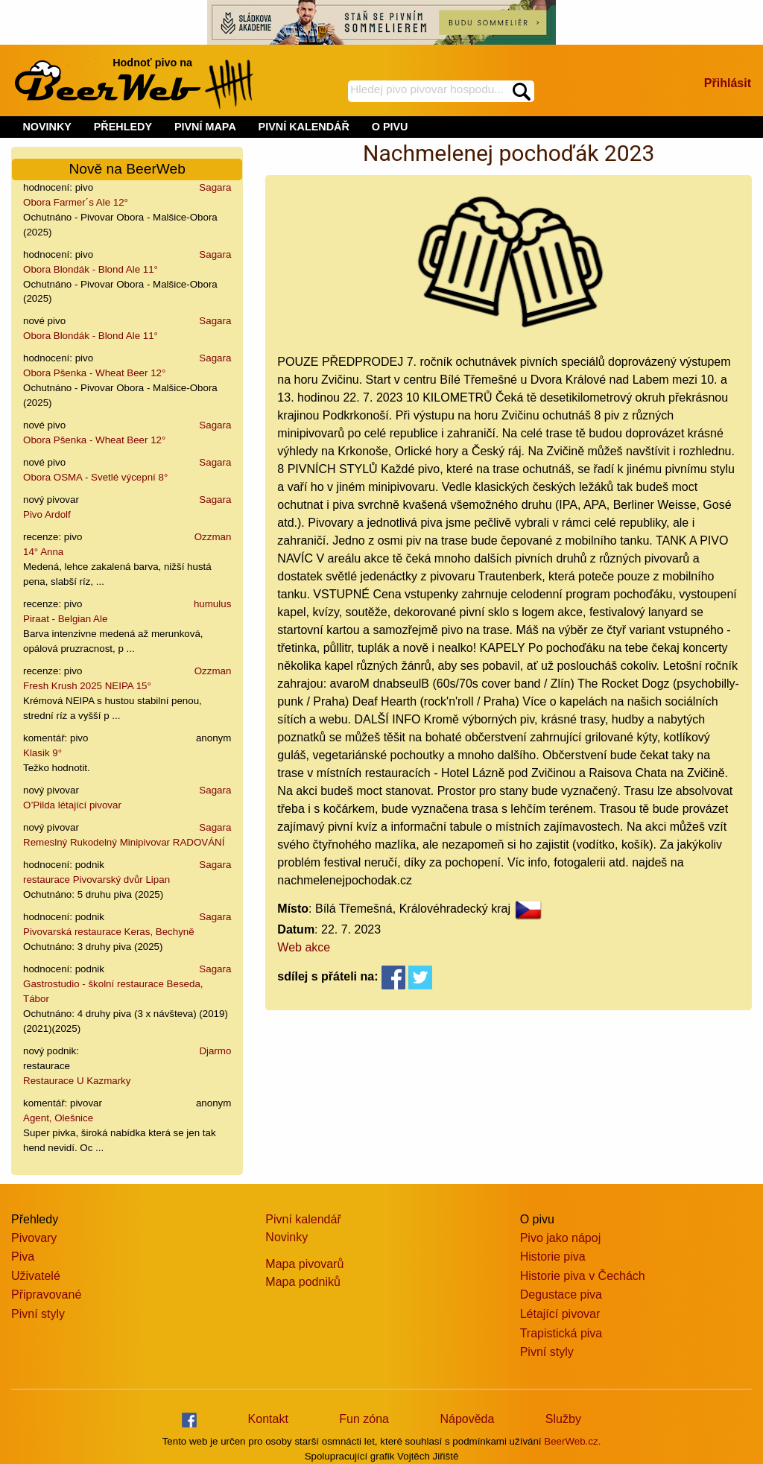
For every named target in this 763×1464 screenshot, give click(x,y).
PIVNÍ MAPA (205, 127)
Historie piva (553, 1256)
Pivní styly (38, 1314)
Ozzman (213, 536)
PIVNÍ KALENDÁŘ (304, 127)
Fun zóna (364, 1419)
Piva (22, 1256)
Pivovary (34, 1238)
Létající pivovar (560, 1314)
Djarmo (215, 1050)
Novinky (286, 1237)
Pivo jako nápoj (560, 1238)
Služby (563, 1419)
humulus (212, 603)
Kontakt (268, 1419)
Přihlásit (727, 83)
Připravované (46, 1294)
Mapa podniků (303, 1282)
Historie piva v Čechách (582, 1276)
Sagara (215, 187)
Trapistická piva (561, 1333)
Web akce (303, 947)
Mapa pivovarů (304, 1264)
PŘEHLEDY (123, 127)
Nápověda (467, 1419)
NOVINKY (47, 127)
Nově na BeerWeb (127, 169)
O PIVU (390, 127)
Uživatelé (35, 1276)
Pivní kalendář (303, 1219)
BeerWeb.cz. (572, 1441)
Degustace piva (561, 1294)
